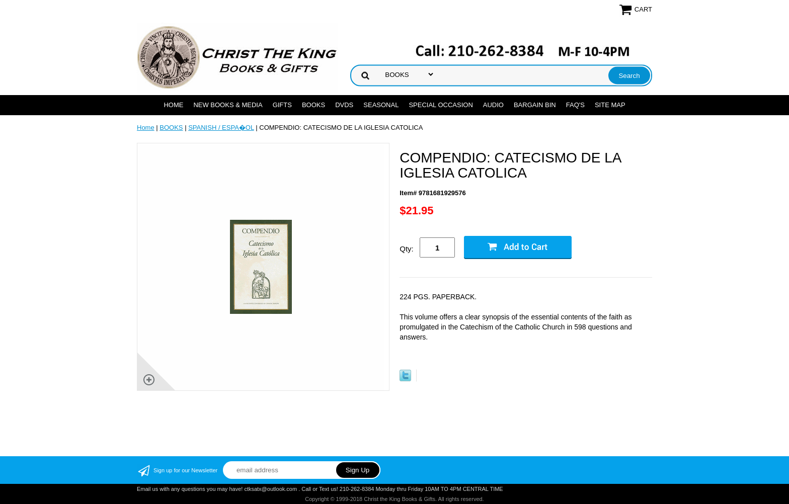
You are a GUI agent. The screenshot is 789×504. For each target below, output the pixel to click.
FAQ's (575, 105)
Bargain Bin (535, 105)
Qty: (407, 248)
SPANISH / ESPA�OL (221, 127)
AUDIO (493, 105)
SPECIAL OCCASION (440, 105)
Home (173, 105)
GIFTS (282, 105)
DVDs (344, 105)
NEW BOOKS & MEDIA (227, 105)
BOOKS (313, 105)
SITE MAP (610, 105)
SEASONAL (381, 105)
